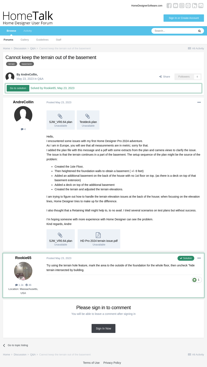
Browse (11, 32)
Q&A (41, 78)
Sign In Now (103, 328)
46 (28, 284)
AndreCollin (29, 74)
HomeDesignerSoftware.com (146, 5)
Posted (58, 102)
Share (164, 76)
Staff (58, 39)
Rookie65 (23, 258)
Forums (8, 39)
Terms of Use (91, 362)
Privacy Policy (112, 362)
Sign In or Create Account (184, 17)
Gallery (25, 39)
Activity (27, 30)
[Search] (173, 31)
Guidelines (42, 39)
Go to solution (18, 88)
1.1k (19, 284)
